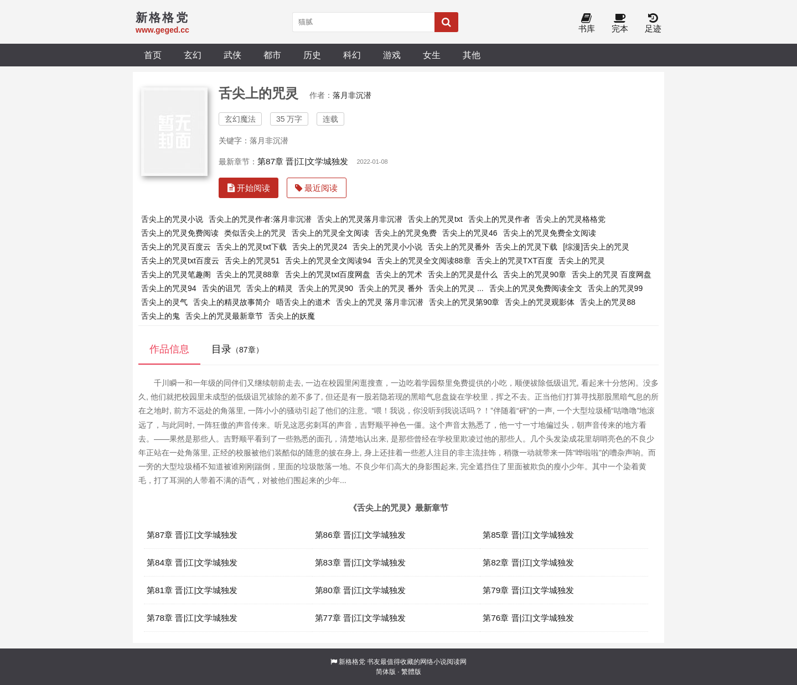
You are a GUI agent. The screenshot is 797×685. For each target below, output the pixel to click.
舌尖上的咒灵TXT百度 (515, 260)
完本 (620, 23)
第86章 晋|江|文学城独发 (360, 534)
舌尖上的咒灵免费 (406, 233)
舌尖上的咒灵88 (607, 302)
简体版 (386, 672)
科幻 (352, 55)
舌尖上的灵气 (164, 302)
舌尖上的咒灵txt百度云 (180, 260)
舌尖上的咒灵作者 (499, 219)
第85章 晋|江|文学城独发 (528, 534)
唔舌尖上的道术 (303, 302)
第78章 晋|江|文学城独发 (192, 617)
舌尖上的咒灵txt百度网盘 (328, 274)
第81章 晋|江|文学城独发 (192, 590)
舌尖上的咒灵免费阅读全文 (535, 288)
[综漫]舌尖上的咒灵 (596, 246)
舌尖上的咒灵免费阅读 (180, 233)
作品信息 (169, 349)
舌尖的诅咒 (221, 288)
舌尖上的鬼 (160, 316)
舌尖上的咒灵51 (252, 260)
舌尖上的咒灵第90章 (464, 302)
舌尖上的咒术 (399, 274)
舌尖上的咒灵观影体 (540, 302)
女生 (432, 55)
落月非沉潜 (352, 95)
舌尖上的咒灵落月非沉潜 (359, 219)
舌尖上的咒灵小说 (172, 219)
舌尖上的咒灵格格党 (570, 219)
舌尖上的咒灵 (581, 260)
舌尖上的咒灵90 (326, 288)
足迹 (653, 23)
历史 (312, 55)
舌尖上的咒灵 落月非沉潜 (379, 302)
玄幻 (192, 55)
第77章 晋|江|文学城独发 (360, 617)
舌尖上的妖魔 (291, 316)
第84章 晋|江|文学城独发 (192, 562)
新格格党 (352, 662)
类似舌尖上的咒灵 (255, 233)
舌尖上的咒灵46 (470, 233)
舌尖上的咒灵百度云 (176, 246)
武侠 (232, 55)
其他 (471, 55)
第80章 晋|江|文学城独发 (360, 590)
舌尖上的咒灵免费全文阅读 (549, 233)
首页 (153, 55)
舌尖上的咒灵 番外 (391, 288)
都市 (272, 55)
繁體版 (411, 672)
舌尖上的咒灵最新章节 (224, 316)
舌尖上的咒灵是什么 (463, 274)
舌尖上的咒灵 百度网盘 (611, 274)
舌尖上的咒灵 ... (456, 288)
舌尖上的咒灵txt (435, 219)
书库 (586, 23)
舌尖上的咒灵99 (615, 288)
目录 (237, 349)
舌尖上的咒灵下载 (526, 246)
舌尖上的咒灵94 (168, 288)
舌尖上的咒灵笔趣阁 (176, 274)
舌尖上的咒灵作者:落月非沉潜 (260, 219)
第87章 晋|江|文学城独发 (302, 161)
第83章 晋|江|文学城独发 (360, 562)
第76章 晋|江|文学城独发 (528, 617)
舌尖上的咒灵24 (320, 246)
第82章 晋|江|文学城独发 (528, 562)
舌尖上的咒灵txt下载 (251, 246)
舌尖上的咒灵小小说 (387, 246)
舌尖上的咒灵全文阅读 (330, 233)
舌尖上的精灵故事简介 (232, 302)
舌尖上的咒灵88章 (248, 274)
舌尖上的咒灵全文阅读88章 (424, 260)
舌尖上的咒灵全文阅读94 (328, 260)
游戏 (392, 55)
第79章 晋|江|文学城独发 (528, 590)
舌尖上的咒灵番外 (459, 246)
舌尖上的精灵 (269, 288)
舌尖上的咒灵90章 (534, 274)
